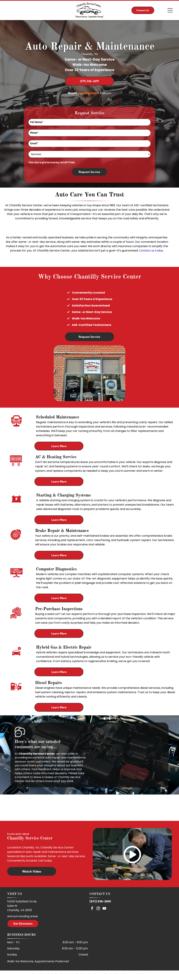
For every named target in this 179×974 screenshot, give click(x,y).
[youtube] (104, 909)
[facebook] (92, 909)
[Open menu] (170, 10)
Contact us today (151, 251)
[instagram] (98, 909)
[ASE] (89, 808)
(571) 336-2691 (100, 901)
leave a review (43, 777)
